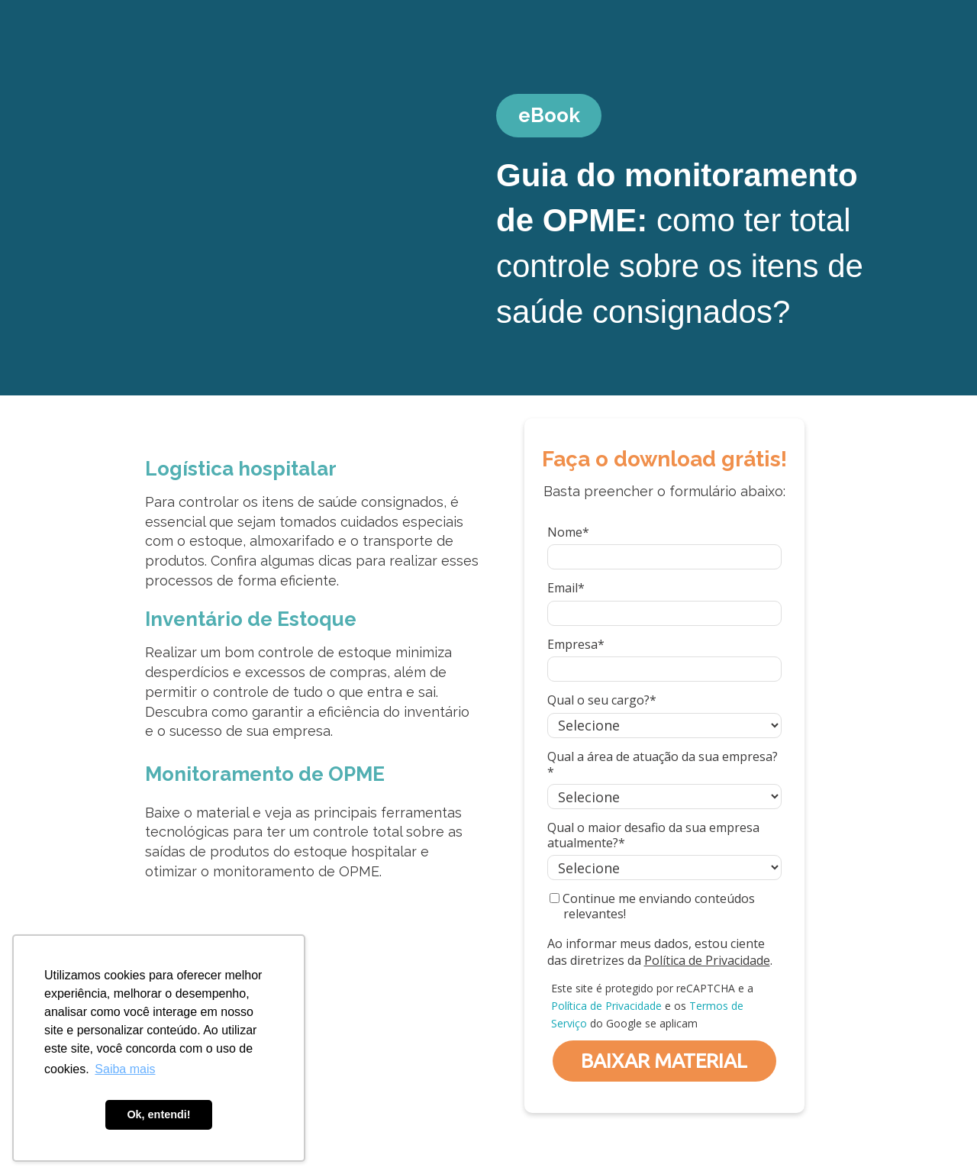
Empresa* (576, 644)
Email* (566, 587)
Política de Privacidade (707, 960)
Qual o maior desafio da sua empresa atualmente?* (653, 835)
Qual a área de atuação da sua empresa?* (662, 764)
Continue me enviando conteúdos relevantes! (652, 906)
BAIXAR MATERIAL (664, 1061)
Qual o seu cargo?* (601, 700)
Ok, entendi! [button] (158, 1114)
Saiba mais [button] (125, 1069)
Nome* (568, 532)
